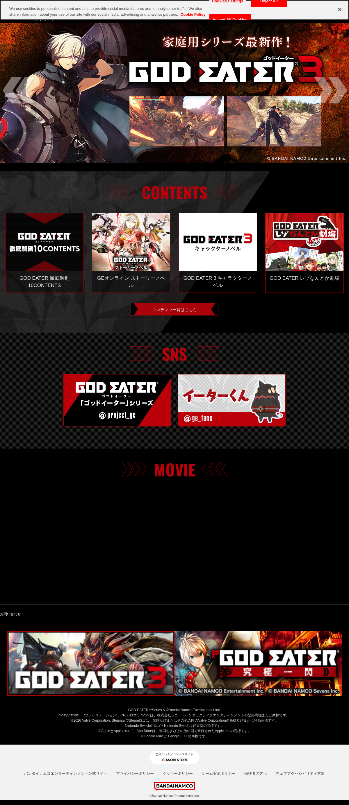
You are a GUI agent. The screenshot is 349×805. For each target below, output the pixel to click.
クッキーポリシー (178, 727)
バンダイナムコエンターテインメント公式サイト (65, 727)
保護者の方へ (255, 727)
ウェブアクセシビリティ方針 (300, 727)
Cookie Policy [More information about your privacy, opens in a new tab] (193, 14)
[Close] (339, 9)
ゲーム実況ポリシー (219, 727)
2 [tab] (184, 168)
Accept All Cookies (230, 20)
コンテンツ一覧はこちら (174, 310)
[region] (174, 10)
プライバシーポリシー (135, 727)
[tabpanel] (174, 93)
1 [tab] (164, 168)
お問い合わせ (10, 617)
